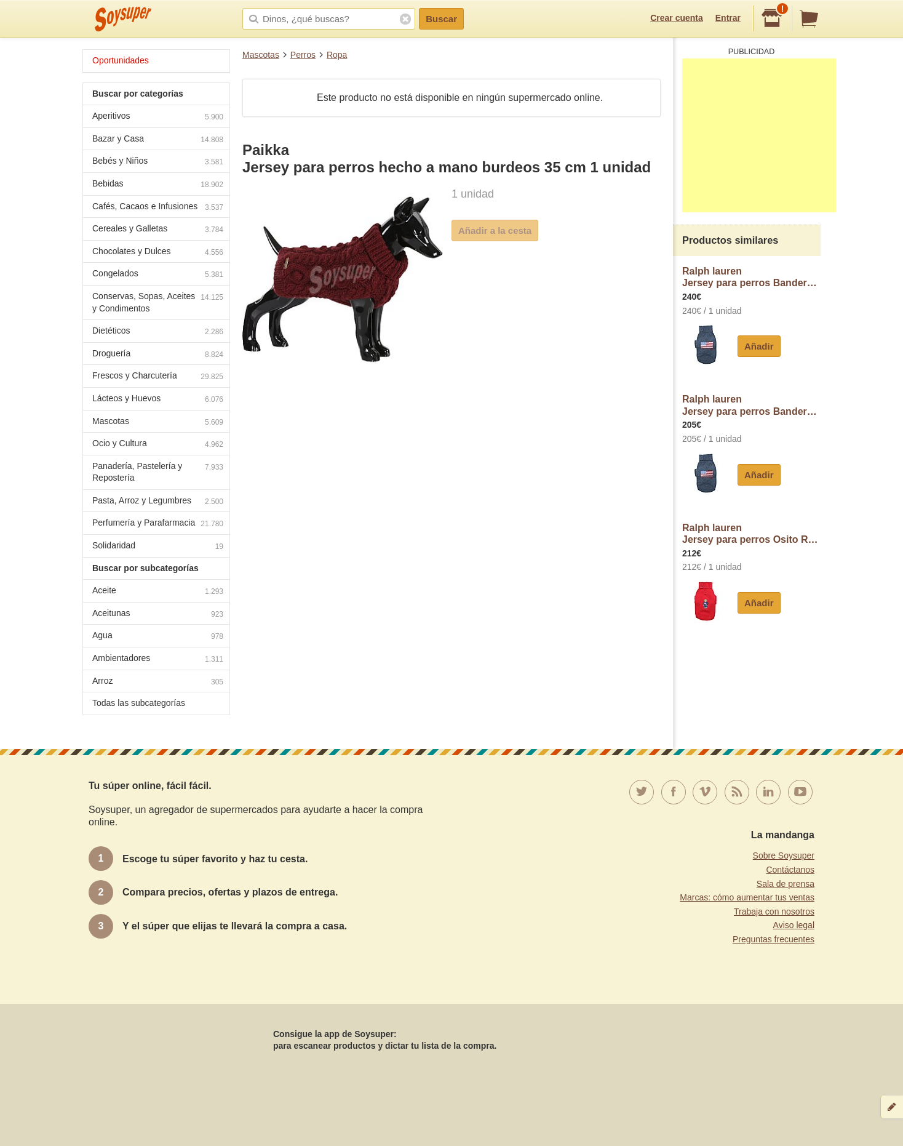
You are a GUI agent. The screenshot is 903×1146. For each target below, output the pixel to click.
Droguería (157, 354)
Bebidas (157, 184)
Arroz (157, 682)
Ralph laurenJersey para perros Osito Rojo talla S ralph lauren (751, 534)
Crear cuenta (676, 18)
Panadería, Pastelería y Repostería (157, 472)
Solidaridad (157, 546)
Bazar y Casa (157, 140)
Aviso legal (793, 925)
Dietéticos (157, 332)
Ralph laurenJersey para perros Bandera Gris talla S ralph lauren (751, 405)
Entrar (728, 18)
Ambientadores (157, 659)
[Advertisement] (759, 135)
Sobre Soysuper (783, 855)
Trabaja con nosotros (774, 911)
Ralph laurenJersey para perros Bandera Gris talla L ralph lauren (751, 277)
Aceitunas (157, 614)
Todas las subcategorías (138, 703)
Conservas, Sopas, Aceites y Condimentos (157, 302)
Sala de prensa (785, 884)
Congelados (157, 274)
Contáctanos (790, 870)
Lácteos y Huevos (157, 399)
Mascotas (260, 55)
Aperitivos (157, 117)
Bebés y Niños (157, 162)
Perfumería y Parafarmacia (157, 524)
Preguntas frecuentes (773, 939)
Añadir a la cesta (494, 230)
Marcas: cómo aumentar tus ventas (747, 897)
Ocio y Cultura (157, 444)
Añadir (759, 346)
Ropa (337, 55)
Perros (303, 55)
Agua (157, 636)
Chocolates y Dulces (157, 252)
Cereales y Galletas (157, 229)
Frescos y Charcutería (157, 377)
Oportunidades (120, 60)
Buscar (441, 19)
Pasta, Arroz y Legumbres (157, 501)
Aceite (157, 591)
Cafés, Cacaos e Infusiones (157, 207)
